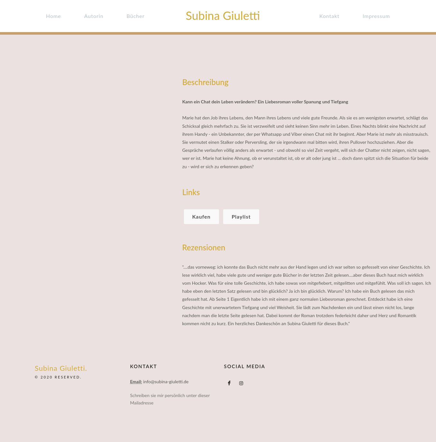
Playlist (241, 216)
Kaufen (201, 216)
